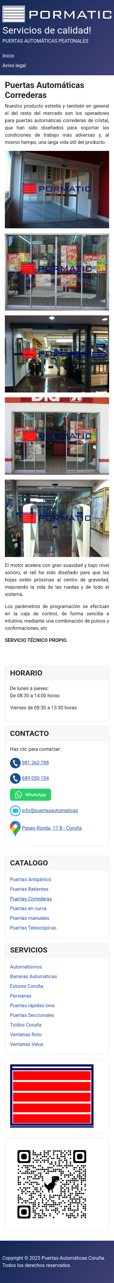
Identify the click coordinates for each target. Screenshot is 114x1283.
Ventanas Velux (26, 1044)
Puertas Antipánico (30, 879)
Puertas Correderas (31, 899)
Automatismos (26, 967)
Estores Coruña (26, 986)
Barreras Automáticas (33, 976)
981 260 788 (35, 763)
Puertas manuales (29, 918)
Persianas (21, 996)
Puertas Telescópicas (33, 928)
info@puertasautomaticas (50, 810)
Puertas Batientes (29, 889)
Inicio (8, 56)
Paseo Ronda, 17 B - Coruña (52, 828)
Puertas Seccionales (32, 1015)
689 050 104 (35, 778)
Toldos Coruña (25, 1025)
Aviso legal (14, 65)
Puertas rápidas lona (32, 1005)
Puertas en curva (28, 908)
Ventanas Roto (26, 1034)
